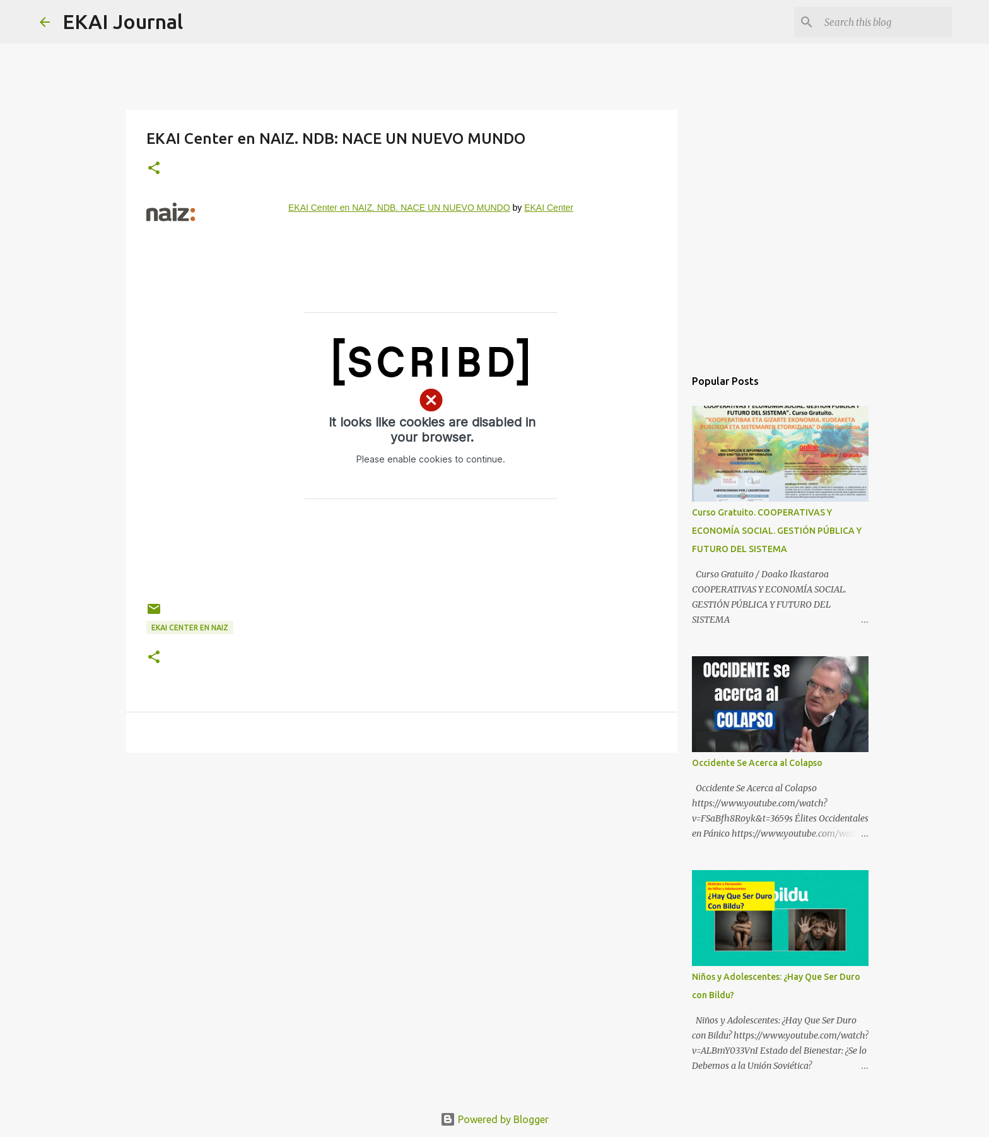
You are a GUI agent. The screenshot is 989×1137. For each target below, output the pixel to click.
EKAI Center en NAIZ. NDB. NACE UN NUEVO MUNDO (399, 208)
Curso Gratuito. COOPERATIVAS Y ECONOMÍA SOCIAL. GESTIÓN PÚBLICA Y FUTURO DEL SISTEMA (777, 530)
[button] (153, 168)
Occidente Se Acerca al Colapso (757, 763)
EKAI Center (548, 208)
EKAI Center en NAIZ (189, 627)
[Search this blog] (885, 22)
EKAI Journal (122, 21)
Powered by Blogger (494, 1119)
